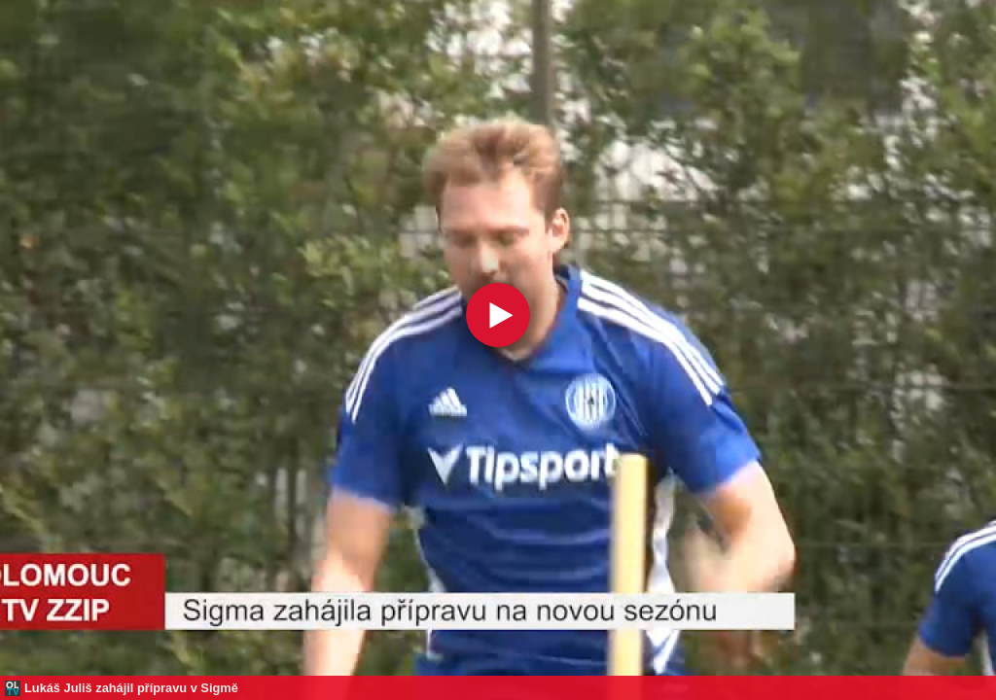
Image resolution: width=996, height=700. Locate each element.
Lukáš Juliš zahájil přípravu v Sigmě (131, 688)
